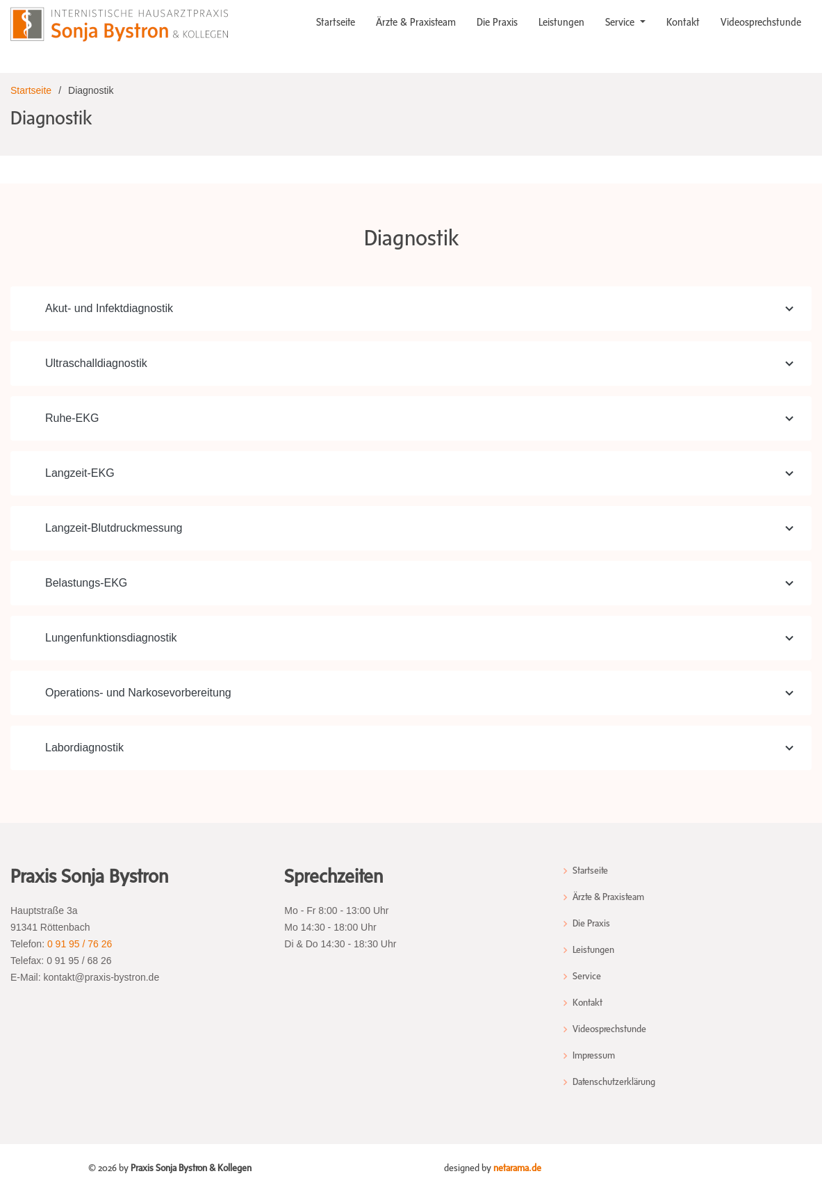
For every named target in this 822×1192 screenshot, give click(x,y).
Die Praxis (497, 22)
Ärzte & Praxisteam (416, 22)
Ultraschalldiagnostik (421, 363)
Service (621, 22)
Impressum (594, 1056)
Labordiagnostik (421, 748)
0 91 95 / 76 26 (79, 943)
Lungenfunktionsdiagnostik (421, 638)
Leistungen (561, 22)
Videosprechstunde (761, 22)
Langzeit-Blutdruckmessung (421, 528)
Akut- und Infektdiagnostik (421, 308)
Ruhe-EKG (421, 418)
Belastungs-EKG (421, 583)
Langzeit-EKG (421, 473)
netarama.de (517, 1168)
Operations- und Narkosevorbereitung (421, 693)
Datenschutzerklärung (614, 1082)
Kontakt (683, 22)
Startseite (335, 22)
